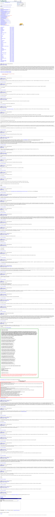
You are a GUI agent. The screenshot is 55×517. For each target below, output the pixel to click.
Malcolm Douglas (2, 30)
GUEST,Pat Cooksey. (4, 64)
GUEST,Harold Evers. (2, 40)
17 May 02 (11, 59)
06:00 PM (13, 38)
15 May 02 (11, 51)
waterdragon (1, 56)
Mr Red (1, 33)
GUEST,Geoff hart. (4, 294)
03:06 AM (13, 45)
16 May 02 (11, 52)
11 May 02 (11, 27)
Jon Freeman (1, 28)
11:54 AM (13, 32)
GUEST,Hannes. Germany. (2, 38)
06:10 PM (13, 49)
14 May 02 (11, 50)
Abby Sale (1, 31)
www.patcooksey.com (25, 139)
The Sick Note (1, 19)
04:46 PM (13, 56)
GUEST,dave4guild (4, 153)
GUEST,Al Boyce (2, 57)
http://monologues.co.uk (3, 379)
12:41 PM (13, 33)
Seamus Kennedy (2, 50)
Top (1, 76)
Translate (5, 76)
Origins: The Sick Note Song (4, 14)
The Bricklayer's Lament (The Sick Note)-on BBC (5, 9)
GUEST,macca (1, 45)
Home (9, 2)
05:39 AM (13, 47)
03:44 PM (13, 42)
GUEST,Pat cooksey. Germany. (3, 49)
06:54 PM (13, 51)
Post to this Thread (6, 2)
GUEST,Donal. (3, 288)
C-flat (1, 39)
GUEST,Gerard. (4, 222)
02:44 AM (13, 44)
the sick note (1, 10)
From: (1, 64)
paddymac (3, 465)
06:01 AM (13, 52)
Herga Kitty (1, 35)
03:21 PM (13, 37)
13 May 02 (11, 44)
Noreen (1, 37)
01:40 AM (13, 59)
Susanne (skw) (1, 27)
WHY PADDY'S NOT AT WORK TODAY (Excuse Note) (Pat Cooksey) (19, 191)
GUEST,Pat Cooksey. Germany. (3, 32)
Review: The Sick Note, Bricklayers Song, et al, (4, 11)
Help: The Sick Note (2, 20)
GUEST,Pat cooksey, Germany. (5, 417)
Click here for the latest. (24, 411)
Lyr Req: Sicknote (3, 18)
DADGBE (1, 55)
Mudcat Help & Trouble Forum (15, 494)
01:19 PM (13, 55)
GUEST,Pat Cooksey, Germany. (3, 52)
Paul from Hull (3, 92)
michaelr (1, 59)
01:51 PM (13, 35)
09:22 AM (13, 30)
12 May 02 (11, 39)
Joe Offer (1, 51)
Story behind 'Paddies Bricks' (3, 17)
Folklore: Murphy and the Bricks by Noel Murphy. (5, 15)
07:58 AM (13, 40)
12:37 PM (13, 54)
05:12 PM (13, 43)
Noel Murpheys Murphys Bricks (3, 22)
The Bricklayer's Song (2, 24)
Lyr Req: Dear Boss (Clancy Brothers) (3, 16)
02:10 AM (13, 50)
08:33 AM (13, 27)
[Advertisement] (21, 11)
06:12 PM (13, 57)
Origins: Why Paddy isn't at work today (5, 12)
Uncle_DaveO (3, 172)
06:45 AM (13, 61)
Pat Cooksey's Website (8, 327)
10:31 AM (13, 31)
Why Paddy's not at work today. (3, 23)
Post (0, 76)
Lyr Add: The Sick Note (2, 21)
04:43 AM (13, 39)
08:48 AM (13, 28)
